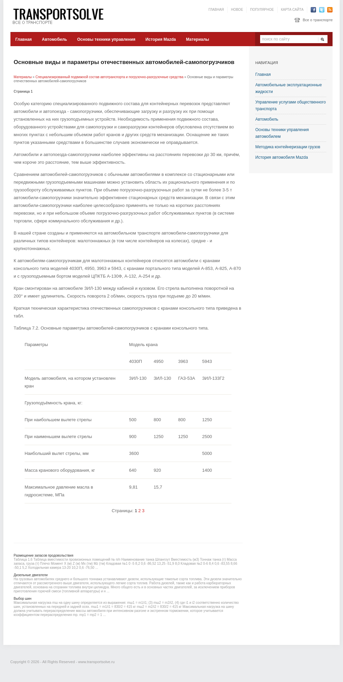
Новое (237, 9)
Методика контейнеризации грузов (287, 147)
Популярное (262, 9)
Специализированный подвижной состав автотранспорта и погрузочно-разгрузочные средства (109, 77)
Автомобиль (54, 39)
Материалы (197, 39)
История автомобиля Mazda (281, 157)
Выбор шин (23, 598)
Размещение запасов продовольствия (43, 555)
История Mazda (161, 39)
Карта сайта (292, 9)
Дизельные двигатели (31, 575)
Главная (216, 9)
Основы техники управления (106, 39)
